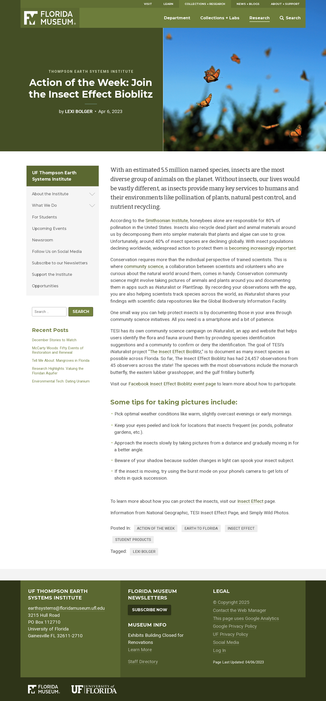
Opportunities (45, 286)
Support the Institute (52, 274)
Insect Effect (250, 501)
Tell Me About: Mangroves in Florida (60, 360)
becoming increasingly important (262, 248)
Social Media (226, 642)
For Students (44, 217)
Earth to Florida (201, 528)
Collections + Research (205, 4)
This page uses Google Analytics (246, 618)
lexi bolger (144, 551)
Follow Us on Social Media (57, 251)
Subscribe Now (149, 610)
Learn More (140, 649)
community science (143, 266)
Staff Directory (143, 661)
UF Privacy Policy (230, 634)
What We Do (44, 205)
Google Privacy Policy (235, 626)
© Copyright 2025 (231, 602)
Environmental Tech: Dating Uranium (61, 381)
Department (177, 17)
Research (259, 17)
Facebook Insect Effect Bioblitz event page (172, 384)
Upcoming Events (49, 228)
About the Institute (50, 194)
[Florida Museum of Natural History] (49, 689)
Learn (168, 4)
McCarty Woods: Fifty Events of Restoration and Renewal (58, 350)
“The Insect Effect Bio (170, 351)
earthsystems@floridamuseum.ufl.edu (66, 608)
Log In (219, 650)
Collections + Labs (220, 17)
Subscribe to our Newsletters (60, 263)
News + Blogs (248, 4)
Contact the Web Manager (239, 610)
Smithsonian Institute (166, 220)
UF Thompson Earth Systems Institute (54, 176)
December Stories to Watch (54, 340)
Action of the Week (156, 528)
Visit (148, 4)
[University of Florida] (99, 689)
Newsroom (42, 240)
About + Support (285, 4)
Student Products (133, 539)
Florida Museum (49, 18)
